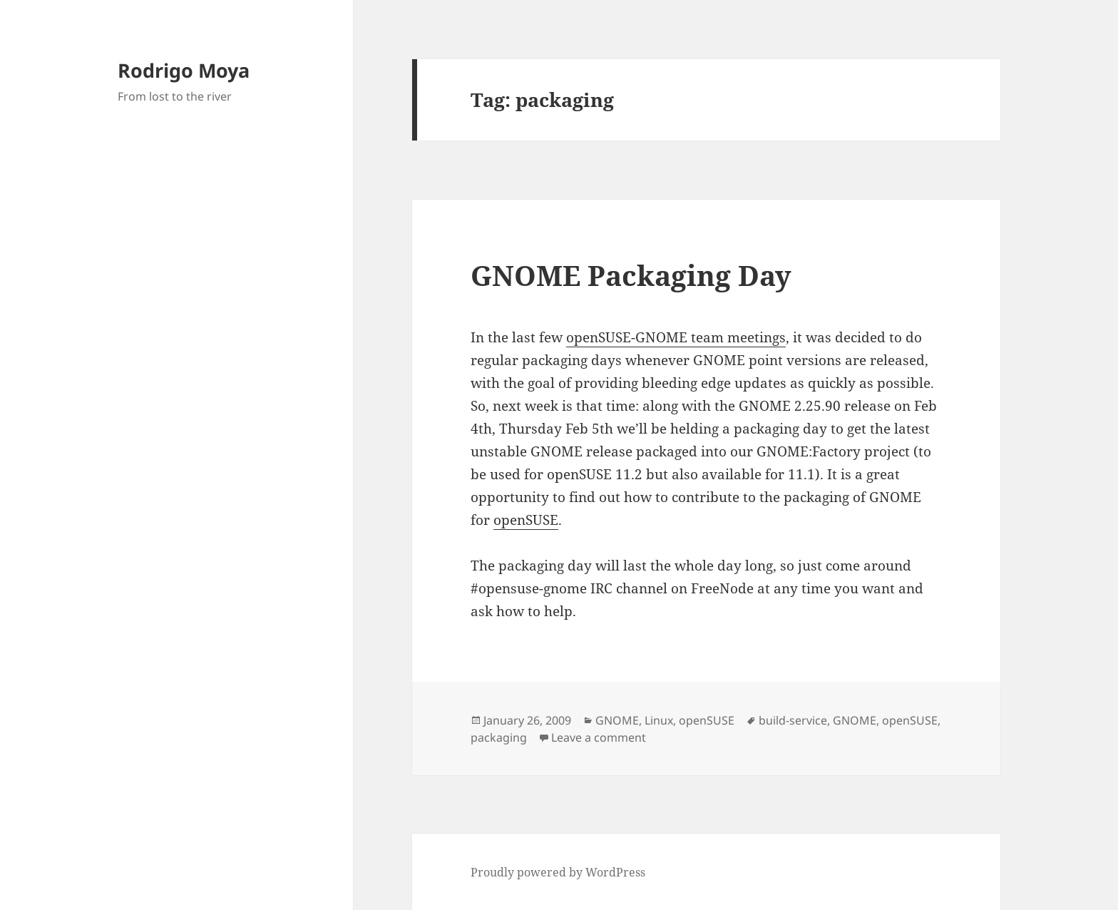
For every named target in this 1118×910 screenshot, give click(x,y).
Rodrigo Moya (184, 70)
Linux (659, 720)
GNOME (617, 720)
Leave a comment (598, 737)
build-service (793, 720)
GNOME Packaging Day (631, 275)
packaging (499, 737)
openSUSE (525, 520)
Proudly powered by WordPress (558, 872)
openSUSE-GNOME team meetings (676, 337)
